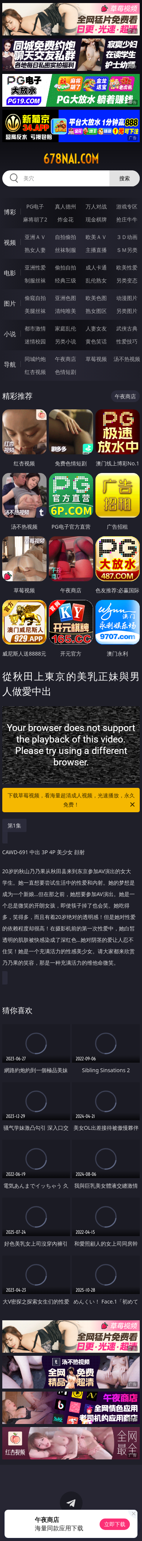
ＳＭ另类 (126, 249)
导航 (10, 364)
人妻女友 (96, 328)
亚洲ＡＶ (35, 237)
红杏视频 (35, 371)
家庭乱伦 (65, 328)
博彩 (10, 212)
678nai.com (71, 159)
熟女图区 (96, 310)
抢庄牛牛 (126, 219)
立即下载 (114, 1524)
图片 (10, 303)
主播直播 (96, 249)
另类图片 (126, 310)
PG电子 (35, 206)
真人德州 (65, 206)
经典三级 (65, 280)
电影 (10, 273)
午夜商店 (65, 358)
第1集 (14, 825)
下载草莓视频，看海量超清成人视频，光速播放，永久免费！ (72, 800)
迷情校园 (35, 341)
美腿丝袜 (35, 310)
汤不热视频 (127, 358)
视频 (10, 242)
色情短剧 (65, 371)
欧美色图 (96, 297)
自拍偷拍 (65, 237)
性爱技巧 (126, 341)
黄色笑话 (96, 341)
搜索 (124, 178)
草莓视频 (96, 358)
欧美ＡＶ (96, 237)
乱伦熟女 (96, 280)
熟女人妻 (35, 249)
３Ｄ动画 (126, 237)
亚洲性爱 (35, 267)
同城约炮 (35, 358)
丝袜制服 (65, 249)
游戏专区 (126, 206)
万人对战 (96, 206)
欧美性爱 (126, 267)
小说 (10, 334)
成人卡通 (96, 267)
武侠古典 (126, 328)
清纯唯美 (65, 310)
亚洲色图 (65, 297)
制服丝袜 (35, 280)
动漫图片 (126, 297)
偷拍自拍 (65, 267)
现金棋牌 (96, 219)
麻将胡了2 (35, 219)
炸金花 (65, 219)
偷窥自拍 (35, 297)
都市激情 (35, 328)
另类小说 (65, 341)
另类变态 (126, 280)
